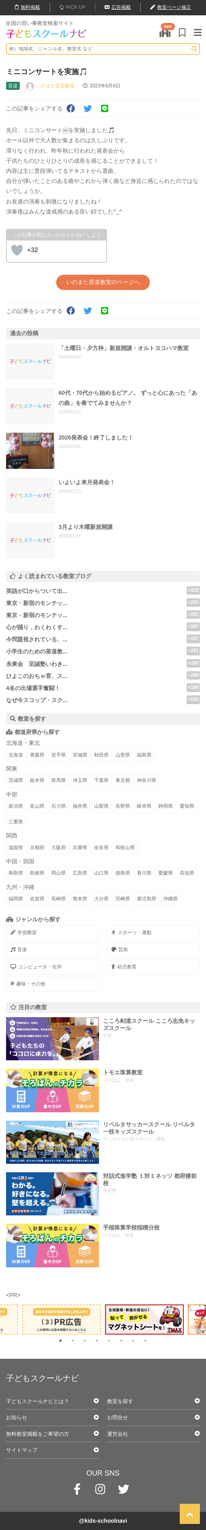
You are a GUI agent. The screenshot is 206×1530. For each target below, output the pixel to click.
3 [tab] (85, 1341)
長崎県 (58, 899)
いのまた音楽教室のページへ (103, 282)
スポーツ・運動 (131, 932)
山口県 (101, 873)
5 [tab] (109, 1341)
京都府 (37, 847)
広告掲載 (118, 7)
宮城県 (80, 755)
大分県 (101, 899)
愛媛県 (165, 873)
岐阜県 (144, 806)
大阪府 (58, 847)
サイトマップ (22, 1450)
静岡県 (165, 806)
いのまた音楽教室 (55, 86)
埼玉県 (80, 780)
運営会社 (117, 1434)
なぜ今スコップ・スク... (36, 700)
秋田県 (101, 755)
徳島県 (123, 873)
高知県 (187, 873)
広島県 (80, 873)
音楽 (19, 949)
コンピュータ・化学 (36, 967)
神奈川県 (146, 780)
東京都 (123, 780)
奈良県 (101, 847)
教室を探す (120, 1401)
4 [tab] (97, 1341)
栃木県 (37, 780)
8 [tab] (145, 1341)
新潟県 (15, 806)
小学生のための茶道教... (36, 651)
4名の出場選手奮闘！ (33, 688)
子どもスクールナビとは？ (37, 1401)
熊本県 (80, 899)
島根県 (37, 873)
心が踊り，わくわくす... (36, 627)
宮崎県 (123, 899)
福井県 (80, 806)
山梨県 (101, 806)
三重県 (15, 822)
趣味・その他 (28, 984)
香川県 (144, 873)
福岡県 (15, 899)
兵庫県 (80, 847)
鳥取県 (15, 873)
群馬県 (58, 780)
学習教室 (24, 932)
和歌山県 (125, 847)
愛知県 (187, 806)
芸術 (119, 949)
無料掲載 (27, 7)
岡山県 (58, 873)
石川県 (58, 806)
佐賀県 (37, 899)
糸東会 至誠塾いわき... (36, 664)
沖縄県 (170, 899)
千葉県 (101, 780)
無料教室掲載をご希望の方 (37, 1434)
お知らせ (16, 1417)
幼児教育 (124, 967)
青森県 (37, 755)
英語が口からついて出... (36, 591)
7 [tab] (133, 1341)
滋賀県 (15, 847)
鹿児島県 (146, 899)
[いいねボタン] (17, 250)
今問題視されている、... (36, 639)
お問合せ (117, 1417)
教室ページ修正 (170, 7)
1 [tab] (61, 1341)
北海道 (15, 755)
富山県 (37, 806)
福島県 (144, 755)
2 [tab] (73, 1341)
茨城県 (15, 780)
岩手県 (58, 755)
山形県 (123, 755)
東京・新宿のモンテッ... (36, 603)
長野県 (123, 806)
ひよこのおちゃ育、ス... (36, 676)
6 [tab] (121, 1341)
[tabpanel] (144, 1319)
